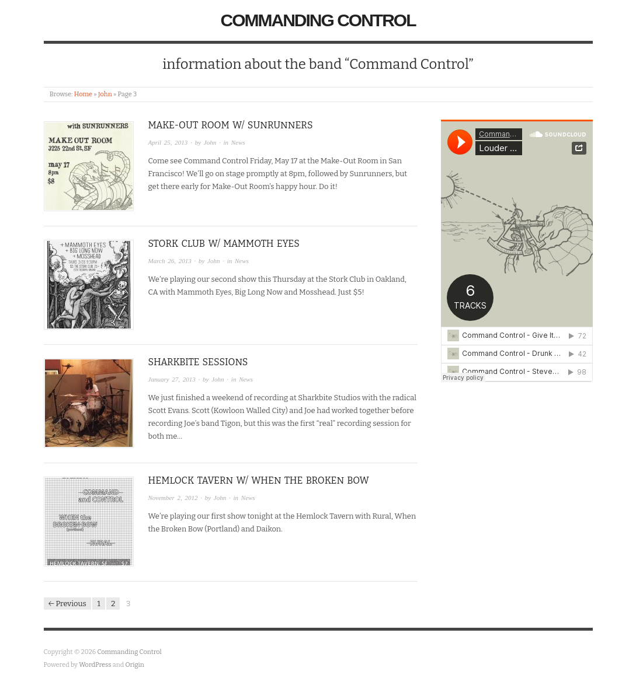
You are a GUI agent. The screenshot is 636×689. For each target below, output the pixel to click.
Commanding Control (318, 20)
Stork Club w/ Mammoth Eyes (224, 243)
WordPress (95, 665)
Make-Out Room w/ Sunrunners (230, 125)
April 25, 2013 (168, 142)
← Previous (67, 603)
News (238, 142)
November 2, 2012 (173, 497)
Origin (135, 665)
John (105, 94)
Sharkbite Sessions (198, 362)
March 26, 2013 (170, 260)
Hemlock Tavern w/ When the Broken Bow (258, 480)
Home (83, 94)
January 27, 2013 (172, 379)
